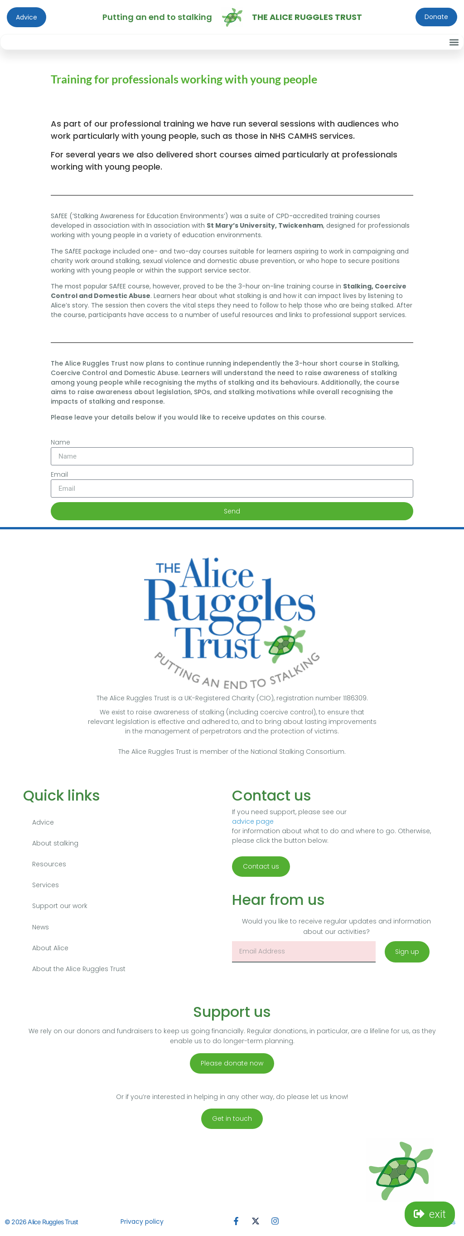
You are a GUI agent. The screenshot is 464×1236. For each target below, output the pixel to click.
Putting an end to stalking (157, 17)
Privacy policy (142, 1224)
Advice (43, 822)
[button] (453, 41)
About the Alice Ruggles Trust (79, 971)
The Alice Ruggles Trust (307, 17)
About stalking (55, 843)
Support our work (59, 907)
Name (60, 442)
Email (59, 474)
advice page (253, 821)
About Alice (50, 950)
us (452, 1225)
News (40, 928)
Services (45, 886)
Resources (49, 865)
